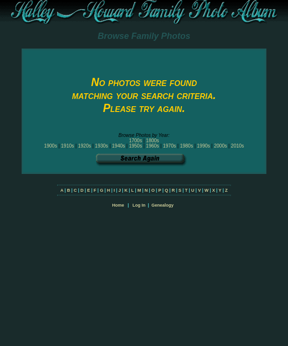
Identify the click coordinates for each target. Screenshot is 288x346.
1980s (186, 145)
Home (118, 205)
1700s (135, 140)
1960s (152, 145)
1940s (118, 145)
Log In (138, 205)
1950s (135, 145)
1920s (84, 145)
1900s (50, 145)
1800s (152, 140)
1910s (67, 145)
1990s (203, 145)
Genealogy (163, 205)
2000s (220, 145)
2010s (237, 145)
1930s (101, 145)
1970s (169, 145)
